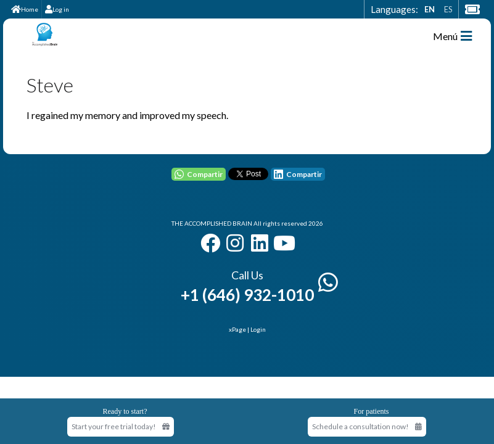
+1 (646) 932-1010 (247, 295)
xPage (238, 329)
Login (258, 329)
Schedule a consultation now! (367, 426)
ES (448, 9)
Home (24, 9)
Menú (452, 36)
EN (429, 9)
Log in (57, 9)
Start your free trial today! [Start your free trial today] (121, 426)
